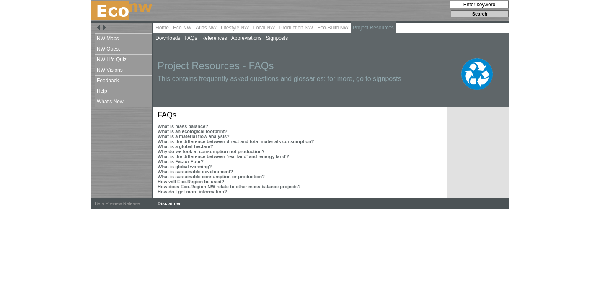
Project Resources (373, 28)
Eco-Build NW (333, 28)
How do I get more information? (192, 191)
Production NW (296, 28)
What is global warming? (185, 166)
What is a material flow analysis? (194, 136)
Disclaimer (169, 203)
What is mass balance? (183, 126)
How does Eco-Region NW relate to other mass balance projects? (229, 186)
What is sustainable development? (195, 171)
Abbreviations (246, 38)
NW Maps (108, 39)
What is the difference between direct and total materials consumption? (236, 141)
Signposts (277, 38)
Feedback (108, 80)
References (214, 38)
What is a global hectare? (185, 146)
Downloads (167, 38)
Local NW (264, 28)
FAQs (190, 38)
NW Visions (110, 70)
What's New (110, 101)
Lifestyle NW (235, 28)
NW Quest (108, 49)
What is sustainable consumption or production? (211, 176)
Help (102, 91)
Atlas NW (206, 28)
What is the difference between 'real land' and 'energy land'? (223, 156)
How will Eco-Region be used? (191, 181)
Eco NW (182, 28)
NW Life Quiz (112, 59)
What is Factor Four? (181, 161)
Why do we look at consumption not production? (211, 151)
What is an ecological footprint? (193, 131)
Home (162, 28)
